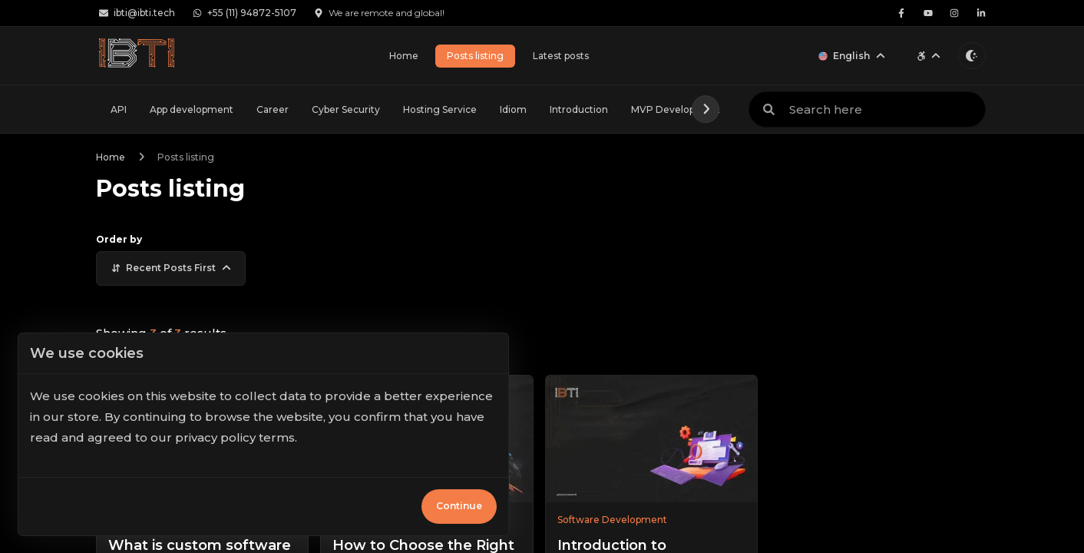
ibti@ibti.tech (137, 12)
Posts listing (475, 55)
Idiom (513, 109)
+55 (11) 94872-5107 (245, 12)
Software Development (612, 519)
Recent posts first (171, 267)
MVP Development (676, 109)
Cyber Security (346, 109)
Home (403, 55)
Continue (459, 506)
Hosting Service (440, 109)
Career (272, 109)
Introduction (579, 109)
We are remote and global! (379, 12)
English (851, 55)
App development (191, 109)
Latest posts (561, 55)
